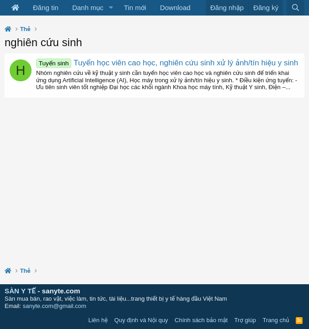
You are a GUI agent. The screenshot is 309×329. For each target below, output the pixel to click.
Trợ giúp (245, 320)
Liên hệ (97, 320)
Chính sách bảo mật (201, 320)
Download (175, 7)
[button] (110, 8)
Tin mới (135, 7)
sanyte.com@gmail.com (54, 305)
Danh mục (87, 7)
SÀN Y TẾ (20, 291)
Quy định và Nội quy (141, 320)
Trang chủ (276, 320)
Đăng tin (46, 7)
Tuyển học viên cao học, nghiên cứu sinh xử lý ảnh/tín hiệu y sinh (167, 62)
